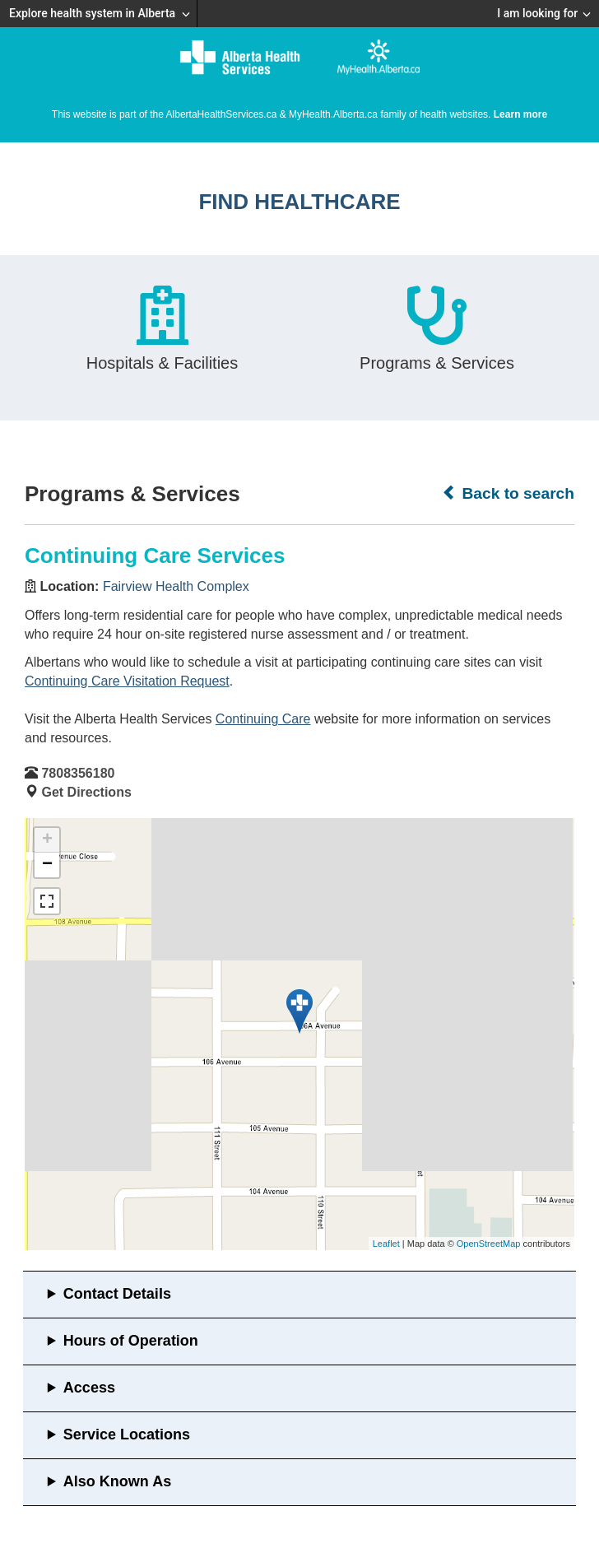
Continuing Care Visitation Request (127, 681)
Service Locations (126, 1434)
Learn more (520, 114)
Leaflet (386, 1243)
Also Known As (117, 1481)
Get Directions (86, 792)
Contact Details (117, 1294)
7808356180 (77, 773)
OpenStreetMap (489, 1243)
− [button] (47, 865)
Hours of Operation (130, 1340)
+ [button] (47, 840)
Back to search (508, 493)
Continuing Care (263, 719)
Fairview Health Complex (176, 586)
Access (89, 1387)
